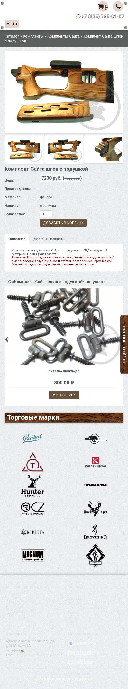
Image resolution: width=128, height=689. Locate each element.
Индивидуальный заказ (86, 608)
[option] (64, 92)
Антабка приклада (64, 371)
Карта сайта (15, 662)
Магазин (74, 599)
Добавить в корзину (63, 223)
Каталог (12, 36)
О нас (72, 594)
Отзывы (74, 613)
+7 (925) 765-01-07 (103, 16)
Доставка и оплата (48, 239)
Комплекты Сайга (63, 36)
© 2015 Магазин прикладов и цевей (64, 673)
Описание (16, 239)
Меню (12, 24)
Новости (74, 617)
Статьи (73, 622)
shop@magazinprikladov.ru (36, 655)
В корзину (64, 395)
